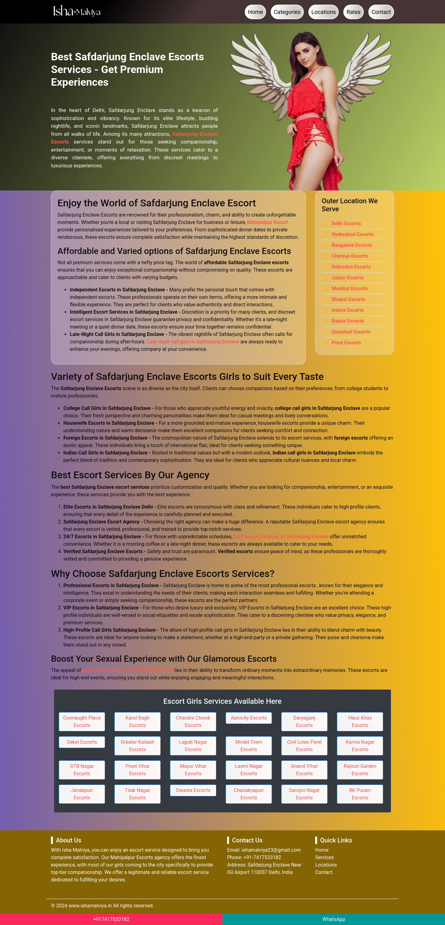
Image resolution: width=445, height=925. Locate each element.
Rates (353, 12)
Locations (324, 12)
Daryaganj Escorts (304, 721)
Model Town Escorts (248, 745)
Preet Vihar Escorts (137, 770)
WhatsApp (333, 919)
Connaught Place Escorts (81, 721)
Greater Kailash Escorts (138, 745)
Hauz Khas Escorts (360, 721)
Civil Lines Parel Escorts (304, 745)
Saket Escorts (82, 742)
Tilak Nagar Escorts (137, 794)
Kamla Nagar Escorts (360, 745)
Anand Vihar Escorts (304, 770)
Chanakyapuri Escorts (249, 794)
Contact (381, 12)
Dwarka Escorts (193, 790)
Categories (287, 12)
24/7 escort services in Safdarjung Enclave (281, 537)
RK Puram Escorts (360, 794)
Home (255, 12)
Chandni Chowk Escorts (193, 721)
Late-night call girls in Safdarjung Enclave (193, 342)
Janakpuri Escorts (82, 794)
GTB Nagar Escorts (82, 770)
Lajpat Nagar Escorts (193, 745)
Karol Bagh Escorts (137, 721)
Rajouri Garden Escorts (360, 770)
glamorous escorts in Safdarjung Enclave (127, 670)
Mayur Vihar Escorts (193, 770)
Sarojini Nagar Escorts (304, 794)
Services (324, 857)
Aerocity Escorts (249, 718)
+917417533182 (111, 919)
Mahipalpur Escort (267, 222)
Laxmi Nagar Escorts (249, 770)
